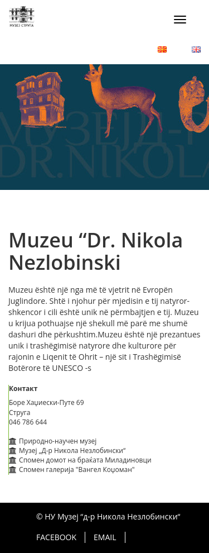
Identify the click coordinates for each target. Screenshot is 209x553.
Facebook (56, 537)
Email (105, 537)
